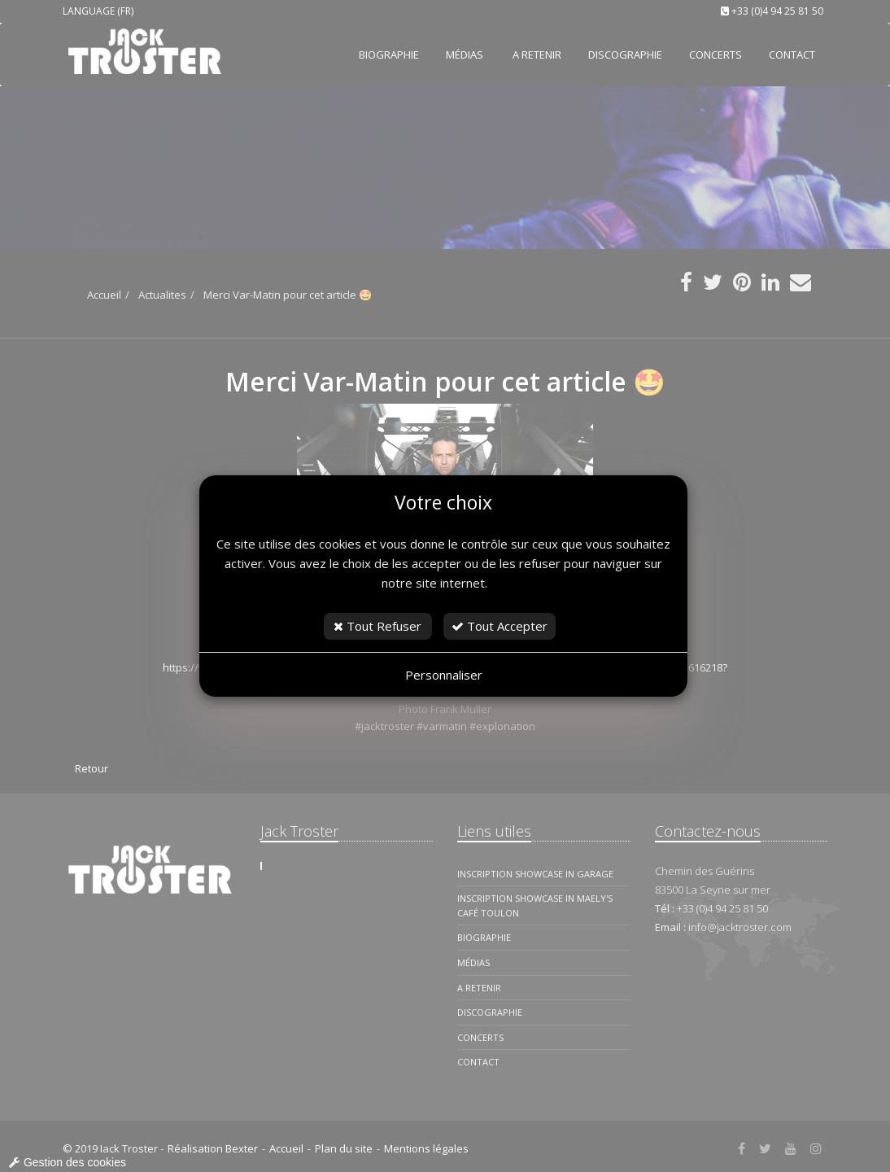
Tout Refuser (377, 626)
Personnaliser (443, 675)
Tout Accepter (500, 626)
